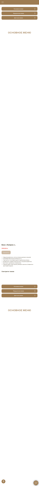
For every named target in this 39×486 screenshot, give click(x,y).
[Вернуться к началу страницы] (3, 481)
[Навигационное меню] (3, 2)
